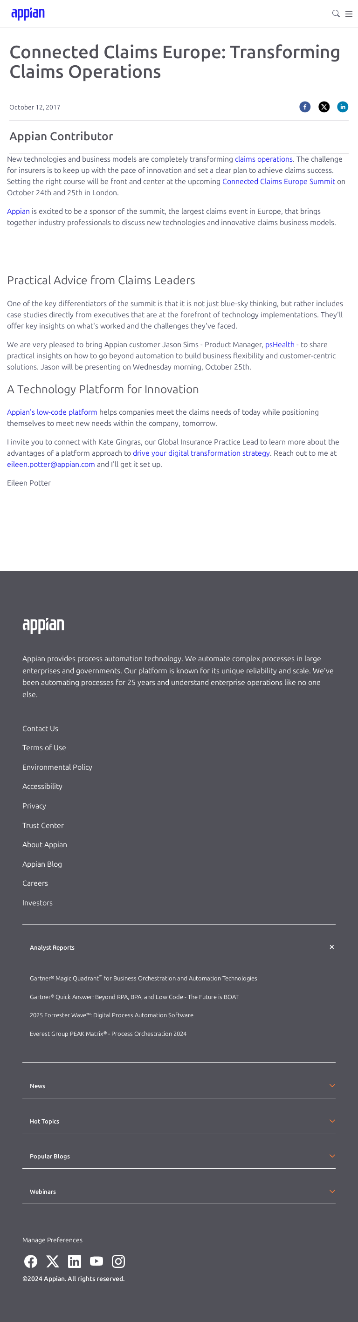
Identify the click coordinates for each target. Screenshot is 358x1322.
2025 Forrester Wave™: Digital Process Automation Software (111, 1015)
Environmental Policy (57, 767)
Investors (37, 902)
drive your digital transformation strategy (201, 453)
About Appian (44, 844)
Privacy (34, 805)
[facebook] (305, 106)
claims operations (264, 159)
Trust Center (43, 825)
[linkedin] (343, 106)
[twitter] (324, 106)
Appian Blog (42, 864)
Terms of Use (44, 747)
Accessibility (42, 786)
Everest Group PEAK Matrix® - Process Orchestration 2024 (108, 1033)
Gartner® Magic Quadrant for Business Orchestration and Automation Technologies (143, 978)
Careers (35, 883)
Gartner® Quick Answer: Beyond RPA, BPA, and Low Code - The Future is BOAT (134, 996)
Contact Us (40, 728)
